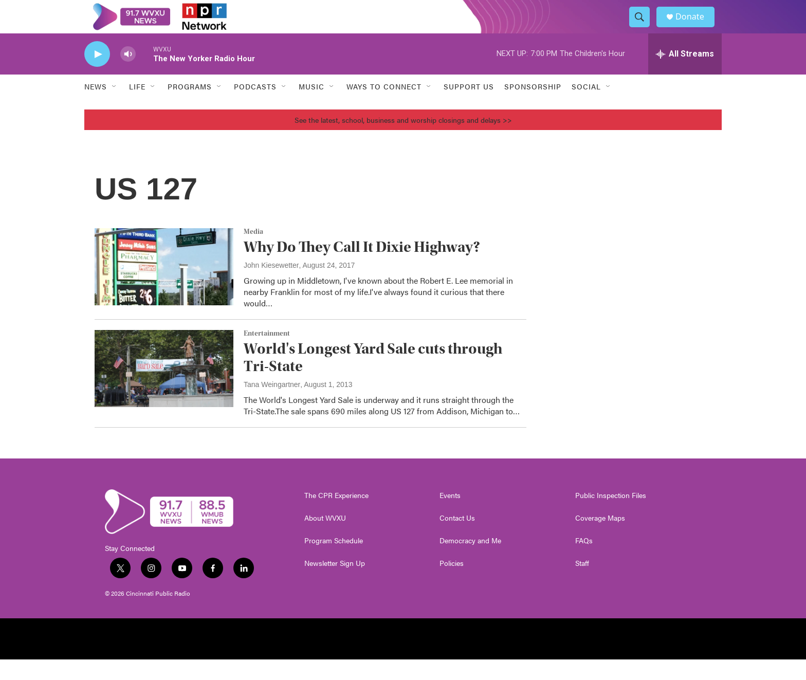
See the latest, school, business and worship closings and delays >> (403, 140)
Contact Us (457, 539)
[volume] (128, 74)
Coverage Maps (600, 539)
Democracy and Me (470, 561)
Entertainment (267, 354)
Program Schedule (333, 561)
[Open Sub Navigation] (115, 107)
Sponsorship (532, 107)
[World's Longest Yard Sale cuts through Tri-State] (164, 389)
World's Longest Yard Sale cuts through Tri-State (373, 378)
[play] (97, 75)
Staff (582, 584)
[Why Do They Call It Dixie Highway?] (164, 287)
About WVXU (325, 539)
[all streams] (685, 74)
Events (450, 516)
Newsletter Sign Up (334, 584)
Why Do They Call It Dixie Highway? (362, 268)
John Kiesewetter (271, 286)
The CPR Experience (336, 516)
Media (253, 252)
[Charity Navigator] (657, 659)
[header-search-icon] (643, 27)
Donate (695, 27)
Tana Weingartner (272, 405)
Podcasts (255, 107)
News (95, 107)
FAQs (584, 561)
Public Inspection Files (610, 516)
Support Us (469, 107)
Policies (451, 584)
